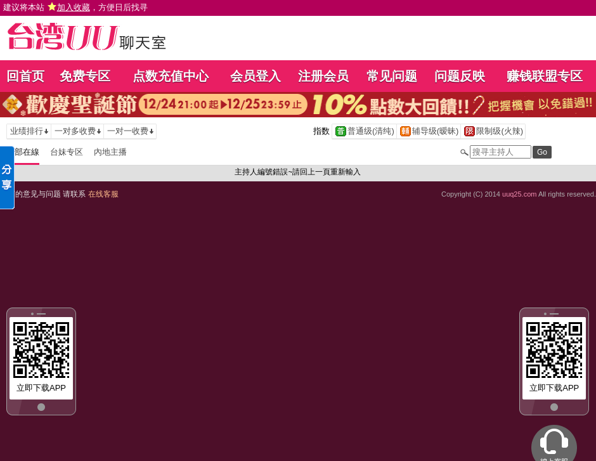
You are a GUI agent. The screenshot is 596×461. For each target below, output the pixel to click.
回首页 (25, 76)
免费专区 (85, 76)
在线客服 (103, 194)
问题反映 (459, 76)
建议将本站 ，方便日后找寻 (75, 7)
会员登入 (255, 76)
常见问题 (391, 76)
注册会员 (323, 76)
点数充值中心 (171, 76)
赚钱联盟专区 (545, 76)
